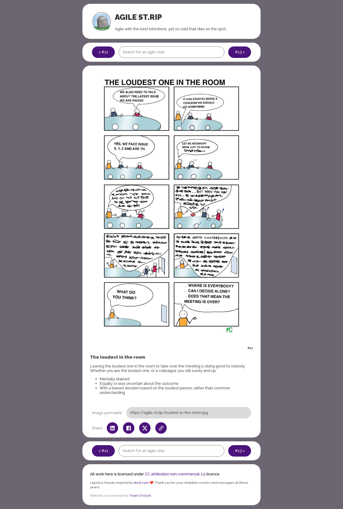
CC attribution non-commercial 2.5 (175, 474)
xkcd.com (141, 482)
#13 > (240, 52)
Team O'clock (140, 495)
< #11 (103, 52)
